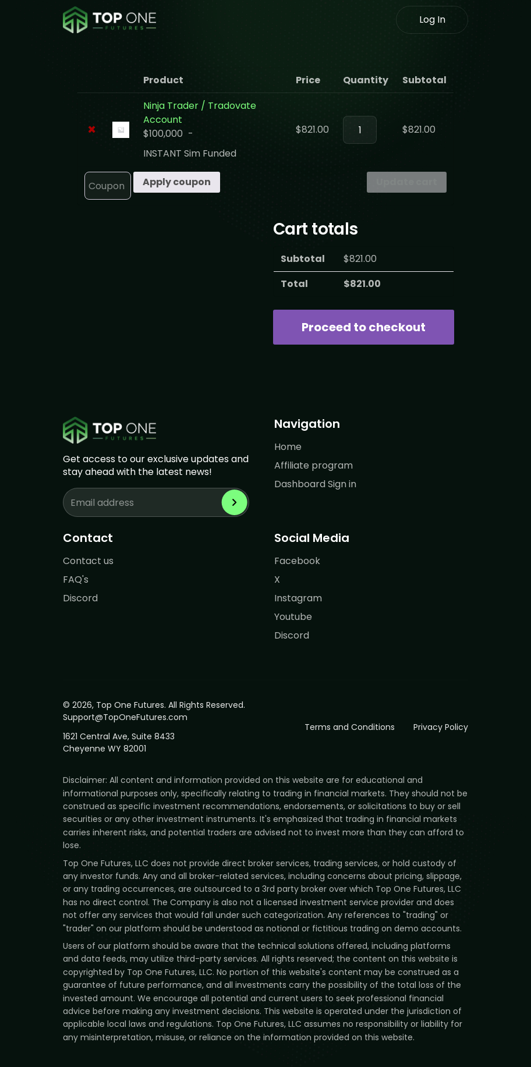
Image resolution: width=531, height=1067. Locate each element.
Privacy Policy (440, 727)
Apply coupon (177, 182)
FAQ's (75, 579)
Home (288, 446)
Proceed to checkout (364, 327)
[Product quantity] (360, 130)
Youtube (293, 616)
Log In (432, 19)
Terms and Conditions (350, 727)
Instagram (298, 598)
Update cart (406, 182)
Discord (80, 598)
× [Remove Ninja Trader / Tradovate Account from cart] (91, 130)
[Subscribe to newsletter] (234, 502)
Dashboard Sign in (315, 484)
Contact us (88, 561)
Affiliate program (313, 465)
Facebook (297, 561)
